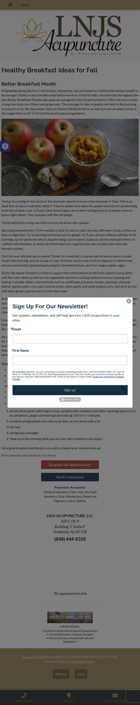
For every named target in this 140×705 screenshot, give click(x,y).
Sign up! (70, 390)
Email (16, 329)
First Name (20, 350)
